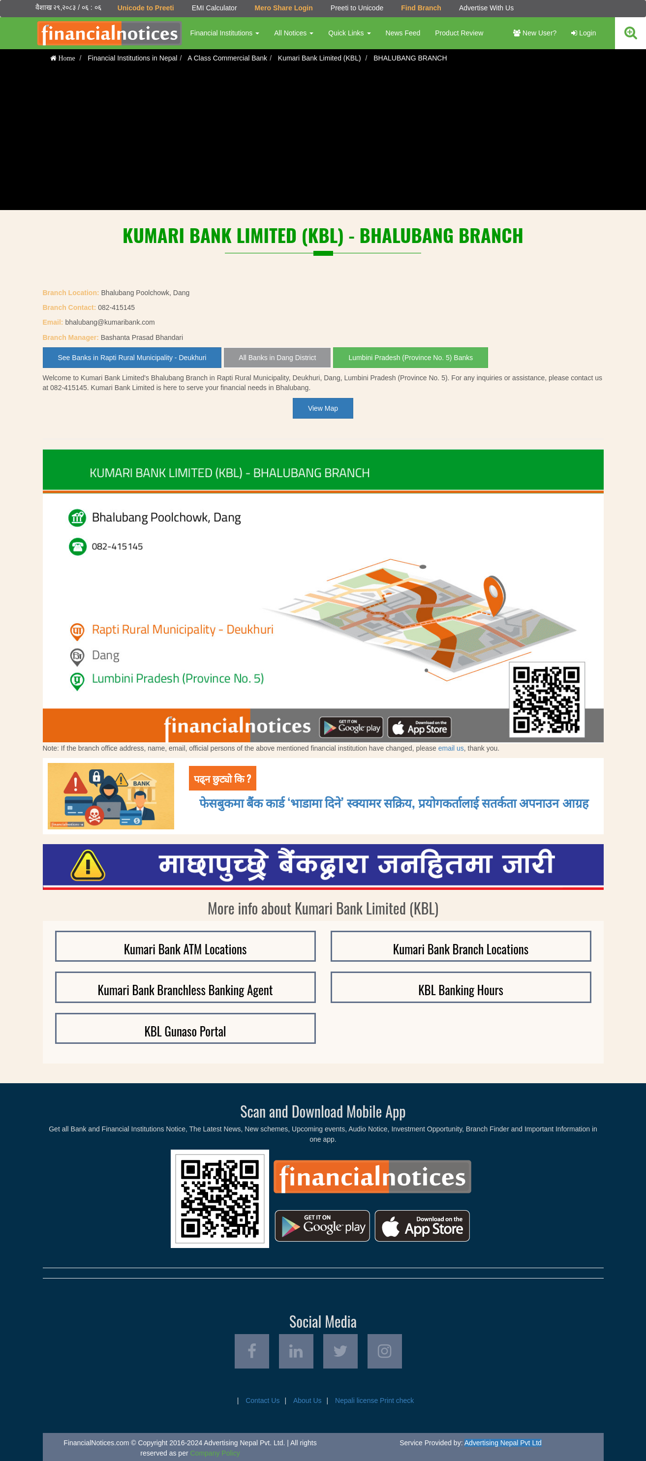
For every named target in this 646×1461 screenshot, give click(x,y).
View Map (323, 408)
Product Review (459, 33)
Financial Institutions (225, 33)
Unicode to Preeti (146, 8)
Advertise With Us (486, 8)
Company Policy (215, 1453)
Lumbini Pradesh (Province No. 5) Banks (410, 358)
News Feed (403, 33)
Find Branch (421, 8)
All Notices (293, 33)
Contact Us (262, 1400)
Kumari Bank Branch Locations (460, 949)
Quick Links (349, 33)
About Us (307, 1400)
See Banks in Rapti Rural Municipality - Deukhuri (132, 358)
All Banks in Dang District (277, 358)
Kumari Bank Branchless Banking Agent (185, 989)
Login (583, 33)
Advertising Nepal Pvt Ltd (503, 1443)
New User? (534, 33)
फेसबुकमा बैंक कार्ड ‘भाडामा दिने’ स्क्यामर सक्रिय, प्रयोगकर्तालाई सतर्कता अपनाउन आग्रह (393, 802)
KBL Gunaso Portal (185, 1031)
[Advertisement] (323, 141)
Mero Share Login (284, 8)
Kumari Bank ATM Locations (185, 949)
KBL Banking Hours (460, 989)
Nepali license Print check (374, 1400)
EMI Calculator (214, 8)
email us (451, 748)
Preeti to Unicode (357, 8)
